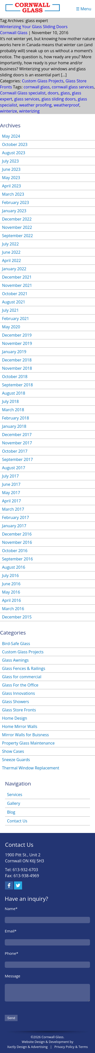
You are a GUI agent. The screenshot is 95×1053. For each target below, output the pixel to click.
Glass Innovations (18, 693)
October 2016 (15, 550)
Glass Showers (15, 701)
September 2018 (17, 385)
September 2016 (17, 559)
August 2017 (13, 467)
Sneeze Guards (16, 759)
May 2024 (11, 136)
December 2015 (17, 617)
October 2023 (15, 144)
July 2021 (10, 310)
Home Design (14, 718)
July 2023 (10, 161)
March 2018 (13, 409)
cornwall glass (37, 87)
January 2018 (14, 426)
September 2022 (17, 235)
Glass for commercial (21, 676)
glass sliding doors (58, 99)
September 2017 (17, 459)
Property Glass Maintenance (28, 743)
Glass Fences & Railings (23, 668)
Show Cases (13, 751)
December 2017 (17, 434)
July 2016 (10, 575)
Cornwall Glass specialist (23, 93)
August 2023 (13, 152)
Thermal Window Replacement (30, 768)
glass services (26, 99)
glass (65, 93)
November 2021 (17, 285)
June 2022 (11, 252)
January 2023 (14, 211)
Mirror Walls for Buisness (25, 735)
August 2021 (13, 302)
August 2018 (13, 393)
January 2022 (14, 269)
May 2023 (11, 177)
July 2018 (10, 401)
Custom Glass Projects (43, 81)
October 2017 (15, 451)
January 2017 (14, 526)
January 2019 (14, 351)
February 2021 (15, 318)
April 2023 (11, 186)
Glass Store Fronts (19, 710)
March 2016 (13, 608)
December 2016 (17, 534)
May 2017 (11, 492)
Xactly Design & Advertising (27, 1046)
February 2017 (15, 517)
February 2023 (15, 202)
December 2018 (17, 360)
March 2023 (13, 194)
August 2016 (13, 567)
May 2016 (11, 592)
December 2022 (17, 219)
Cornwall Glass (13, 32)
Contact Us (17, 821)
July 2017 (10, 476)
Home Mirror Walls (19, 726)
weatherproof (66, 105)
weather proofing (35, 105)
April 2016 (11, 600)
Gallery (13, 803)
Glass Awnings (15, 660)
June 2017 (11, 484)
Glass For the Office (20, 685)
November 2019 (17, 343)
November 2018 (17, 368)
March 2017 (13, 509)
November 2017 (17, 443)
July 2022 (10, 244)
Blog (11, 812)
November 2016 (17, 542)
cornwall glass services (73, 87)
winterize (8, 111)
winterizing (29, 111)
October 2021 (15, 293)
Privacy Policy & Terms (71, 1046)
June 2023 (11, 169)
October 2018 (15, 376)
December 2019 (17, 335)
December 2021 (17, 277)
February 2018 (15, 418)
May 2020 (11, 327)
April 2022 (11, 260)
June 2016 (11, 584)
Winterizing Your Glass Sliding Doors (34, 26)
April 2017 (11, 501)
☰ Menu (83, 9)
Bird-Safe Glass (16, 643)
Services (14, 794)
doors (53, 93)
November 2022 (17, 227)
